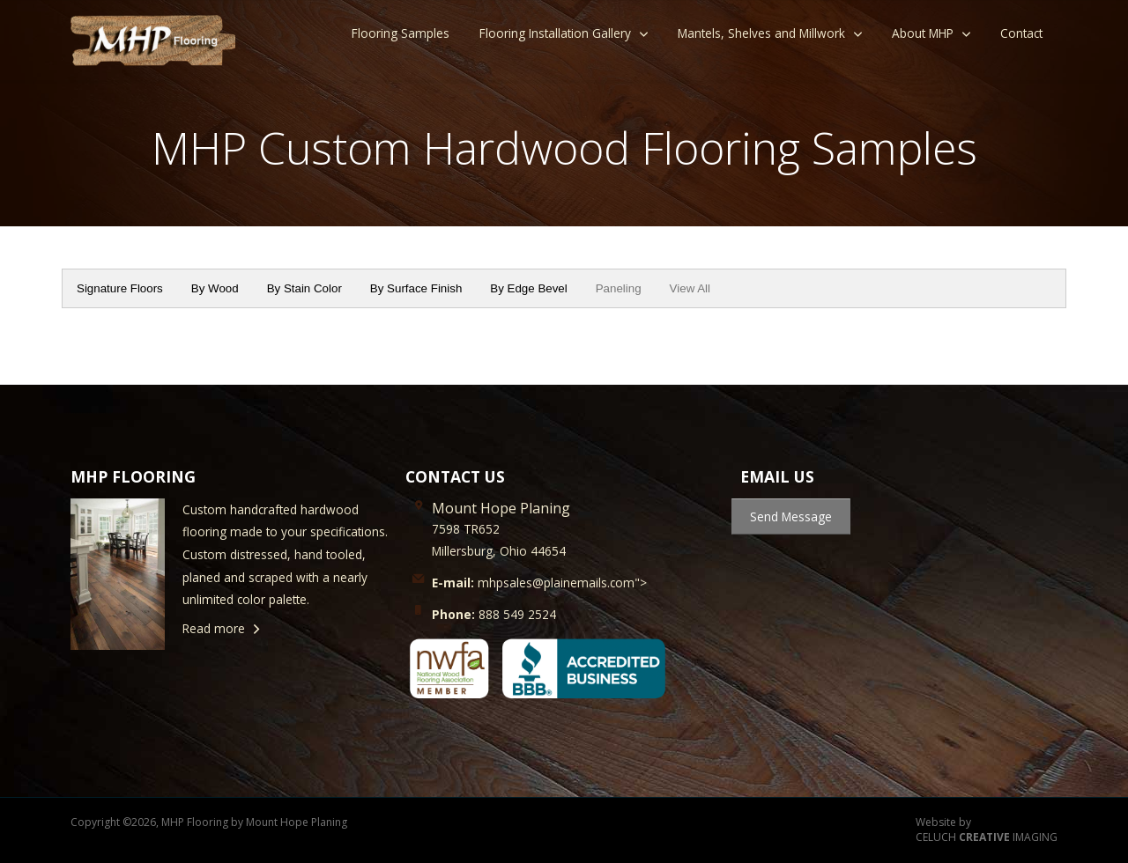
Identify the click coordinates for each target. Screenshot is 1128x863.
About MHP (923, 33)
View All (690, 288)
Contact (1021, 33)
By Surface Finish (416, 288)
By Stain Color (304, 288)
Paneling (619, 288)
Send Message (791, 516)
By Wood (215, 288)
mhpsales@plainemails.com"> (539, 582)
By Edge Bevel (528, 288)
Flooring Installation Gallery (555, 33)
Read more (213, 628)
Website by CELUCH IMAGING (987, 830)
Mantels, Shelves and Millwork (761, 33)
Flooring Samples (400, 33)
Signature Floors (120, 288)
